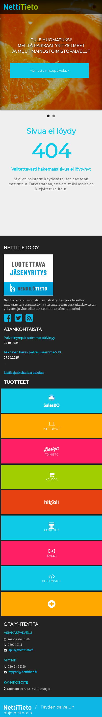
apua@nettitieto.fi (20, 650)
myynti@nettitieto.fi (22, 672)
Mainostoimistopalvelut (49, 70)
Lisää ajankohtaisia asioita (24, 373)
